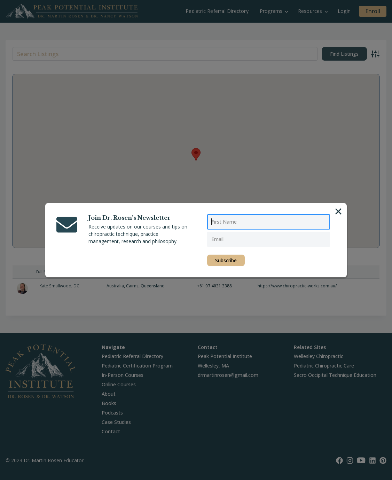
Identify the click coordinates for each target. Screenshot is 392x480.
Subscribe (226, 260)
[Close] (338, 211)
